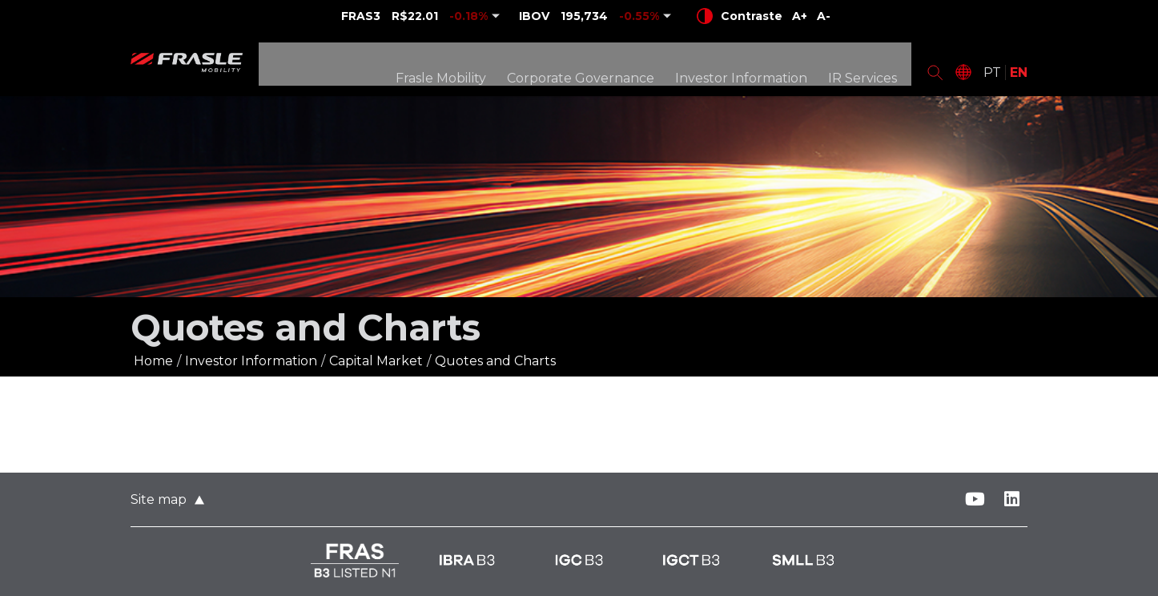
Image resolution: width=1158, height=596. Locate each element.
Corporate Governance (584, 66)
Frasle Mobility (445, 66)
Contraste (739, 16)
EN (1018, 66)
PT (992, 66)
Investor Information (745, 66)
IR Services (866, 66)
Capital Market (376, 360)
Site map (159, 499)
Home (153, 360)
